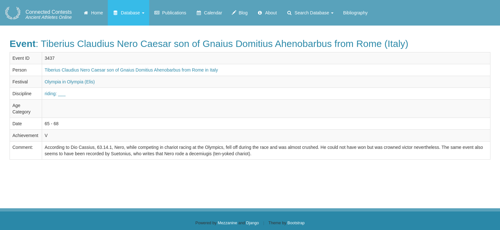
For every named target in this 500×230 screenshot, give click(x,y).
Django (252, 223)
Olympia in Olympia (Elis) (70, 81)
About (267, 12)
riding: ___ (55, 93)
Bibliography (355, 12)
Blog (240, 12)
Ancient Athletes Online (49, 15)
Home (93, 12)
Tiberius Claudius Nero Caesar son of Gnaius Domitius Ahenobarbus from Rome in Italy (131, 70)
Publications (170, 12)
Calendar (209, 12)
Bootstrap (296, 223)
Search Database (310, 12)
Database (128, 12)
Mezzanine (227, 223)
